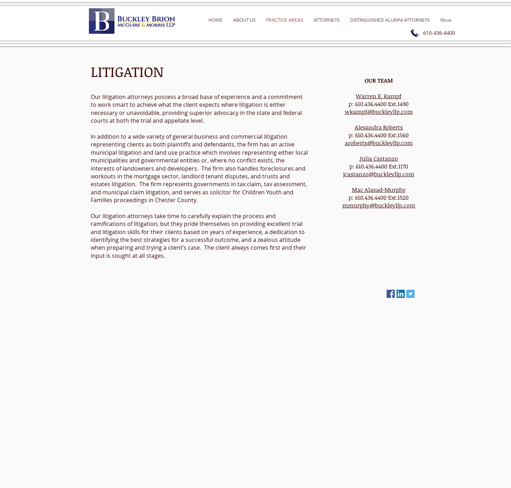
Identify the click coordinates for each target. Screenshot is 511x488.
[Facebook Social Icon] (391, 294)
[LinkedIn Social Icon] (401, 294)
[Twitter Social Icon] (410, 294)
